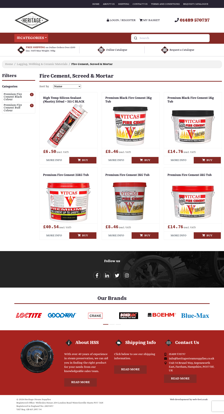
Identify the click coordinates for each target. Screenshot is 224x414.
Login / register (121, 20)
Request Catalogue (195, 4)
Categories (31, 38)
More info (54, 160)
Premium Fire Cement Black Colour (13, 97)
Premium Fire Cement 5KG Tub (189, 175)
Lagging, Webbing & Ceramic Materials (42, 64)
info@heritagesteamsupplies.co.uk (191, 358)
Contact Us (140, 4)
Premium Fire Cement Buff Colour (13, 108)
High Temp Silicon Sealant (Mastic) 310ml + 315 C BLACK (63, 100)
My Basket (149, 20)
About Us (109, 4)
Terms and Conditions (165, 4)
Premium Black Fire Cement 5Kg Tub (190, 100)
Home (95, 4)
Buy (83, 160)
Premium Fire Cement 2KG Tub (127, 175)
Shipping (123, 4)
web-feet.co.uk (200, 399)
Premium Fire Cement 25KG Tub (66, 175)
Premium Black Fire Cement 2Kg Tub (128, 100)
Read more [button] (80, 382)
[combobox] (170, 38)
